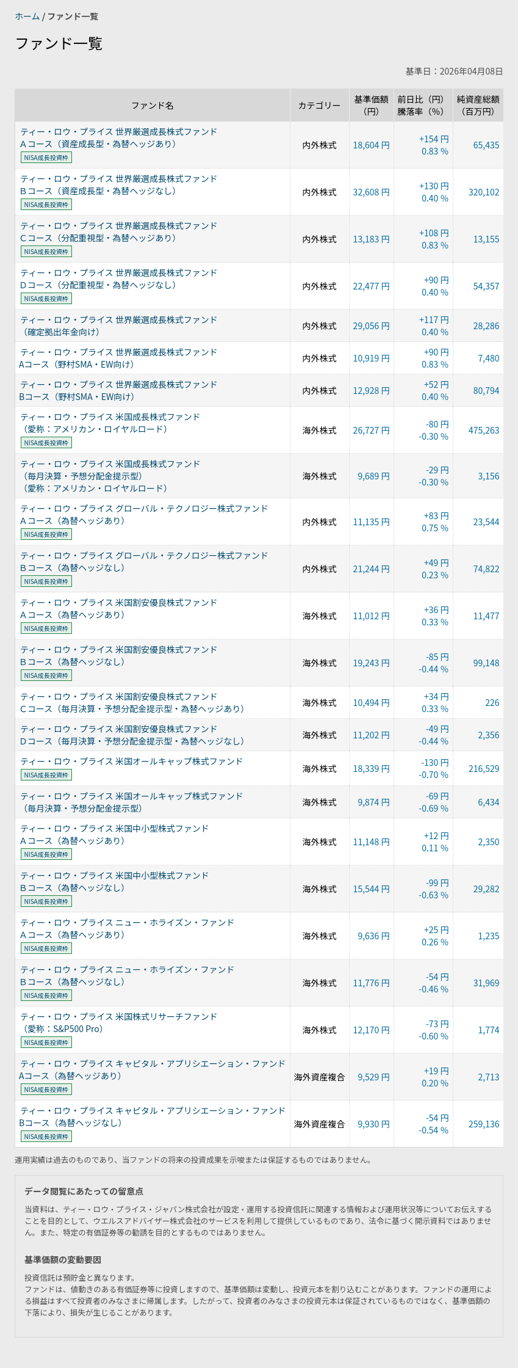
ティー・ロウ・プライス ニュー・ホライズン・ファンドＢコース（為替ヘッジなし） (126, 975)
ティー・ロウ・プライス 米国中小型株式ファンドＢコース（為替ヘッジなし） (114, 881)
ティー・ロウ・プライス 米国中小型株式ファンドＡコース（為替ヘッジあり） (114, 834)
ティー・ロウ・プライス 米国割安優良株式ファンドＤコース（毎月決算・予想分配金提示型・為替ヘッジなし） (134, 734)
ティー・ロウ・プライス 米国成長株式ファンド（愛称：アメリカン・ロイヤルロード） (110, 422)
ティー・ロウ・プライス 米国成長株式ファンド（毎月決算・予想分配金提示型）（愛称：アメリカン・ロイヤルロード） (110, 475)
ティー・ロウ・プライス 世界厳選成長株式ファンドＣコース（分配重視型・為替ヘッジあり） (118, 231)
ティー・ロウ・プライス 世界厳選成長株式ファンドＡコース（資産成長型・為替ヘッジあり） (118, 137)
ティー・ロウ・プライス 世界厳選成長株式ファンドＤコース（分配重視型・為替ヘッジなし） (118, 278)
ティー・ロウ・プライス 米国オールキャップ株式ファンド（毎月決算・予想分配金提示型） (131, 802)
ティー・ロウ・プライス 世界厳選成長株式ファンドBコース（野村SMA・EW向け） (118, 390)
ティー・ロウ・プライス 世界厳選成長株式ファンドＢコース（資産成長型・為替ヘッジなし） (118, 184)
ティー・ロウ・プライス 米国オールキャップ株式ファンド (131, 761)
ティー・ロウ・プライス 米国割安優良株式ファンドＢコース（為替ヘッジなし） (118, 655)
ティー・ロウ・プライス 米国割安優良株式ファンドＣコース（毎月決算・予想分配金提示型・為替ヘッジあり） (134, 702)
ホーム (28, 16)
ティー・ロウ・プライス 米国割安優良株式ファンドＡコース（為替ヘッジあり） (118, 608)
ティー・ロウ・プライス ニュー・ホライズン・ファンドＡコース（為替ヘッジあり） (126, 928)
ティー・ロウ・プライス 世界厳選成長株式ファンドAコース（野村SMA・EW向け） (118, 358)
